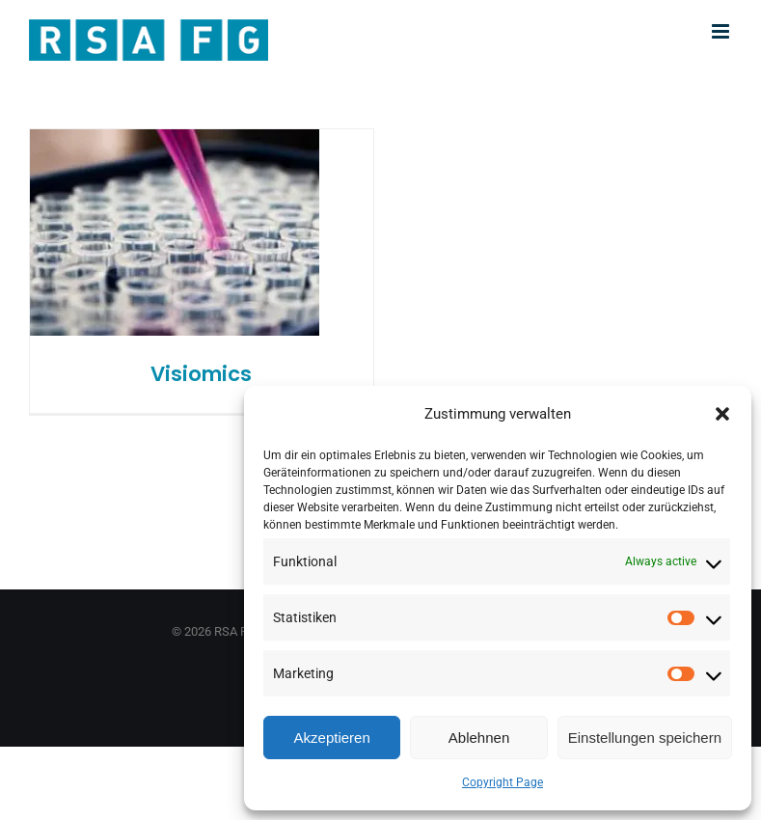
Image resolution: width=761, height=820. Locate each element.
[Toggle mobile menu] (722, 31)
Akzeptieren (332, 737)
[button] (722, 414)
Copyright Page (502, 782)
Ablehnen (478, 737)
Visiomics (201, 374)
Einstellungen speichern (644, 737)
